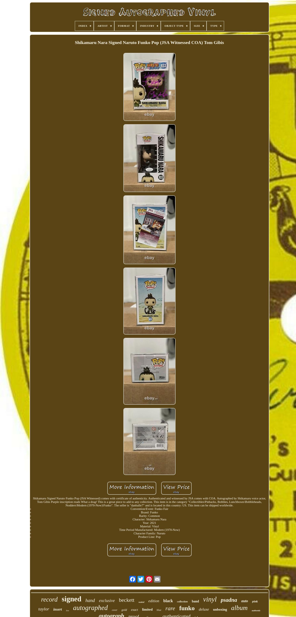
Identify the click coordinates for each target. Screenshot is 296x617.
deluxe (204, 609)
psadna (229, 600)
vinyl (210, 599)
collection (182, 601)
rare (170, 608)
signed (71, 599)
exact (134, 609)
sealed (141, 602)
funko (187, 608)
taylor (43, 608)
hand (90, 600)
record (49, 599)
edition (153, 601)
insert (57, 609)
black (168, 600)
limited (147, 609)
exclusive (107, 600)
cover (114, 610)
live (67, 610)
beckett (126, 600)
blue (159, 609)
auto (244, 601)
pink (255, 601)
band (195, 601)
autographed (90, 607)
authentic (256, 610)
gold (124, 609)
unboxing (220, 609)
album (239, 607)
